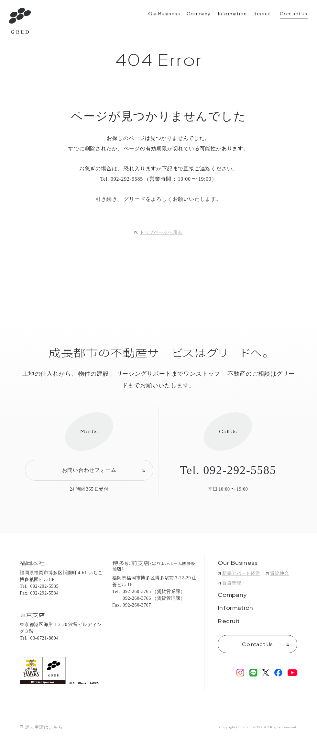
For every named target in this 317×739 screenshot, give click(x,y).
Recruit (229, 621)
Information (235, 608)
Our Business (238, 563)
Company (232, 595)
